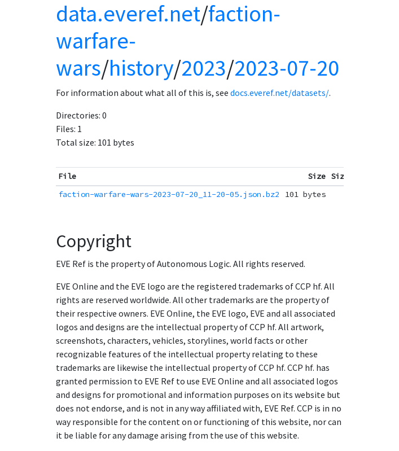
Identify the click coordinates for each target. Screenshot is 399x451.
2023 (203, 68)
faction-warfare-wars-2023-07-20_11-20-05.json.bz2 (168, 194)
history (141, 68)
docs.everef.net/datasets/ (279, 92)
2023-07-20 (286, 68)
